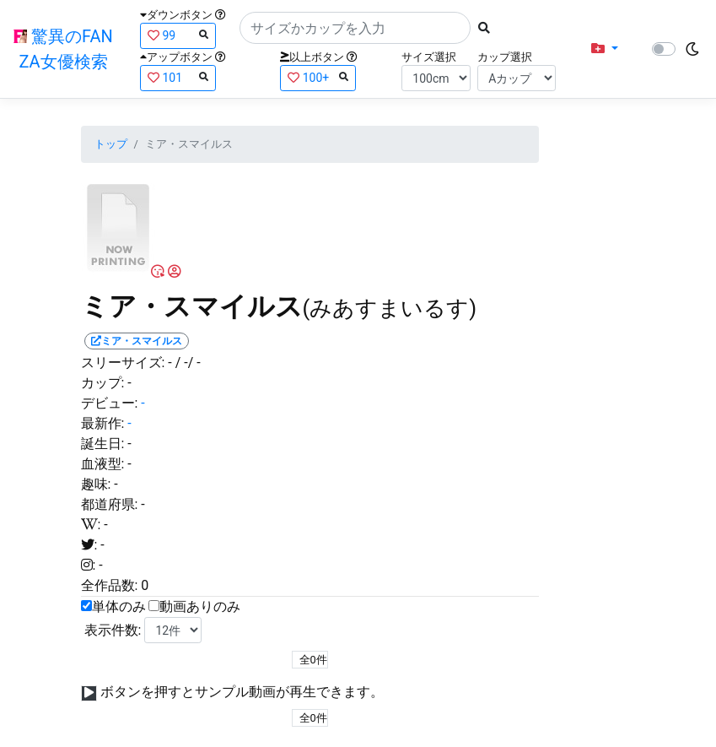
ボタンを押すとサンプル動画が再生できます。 (242, 692)
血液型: (103, 464)
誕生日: (103, 444)
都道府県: (109, 504)
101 (178, 77)
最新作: (103, 423)
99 (178, 35)
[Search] (355, 28)
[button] (605, 49)
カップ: (103, 383)
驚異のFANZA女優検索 (63, 49)
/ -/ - (188, 363)
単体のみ (119, 606)
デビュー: (109, 403)
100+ (318, 77)
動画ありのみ (199, 606)
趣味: (96, 484)
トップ (110, 144)
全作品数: (109, 585)
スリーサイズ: (123, 363)
